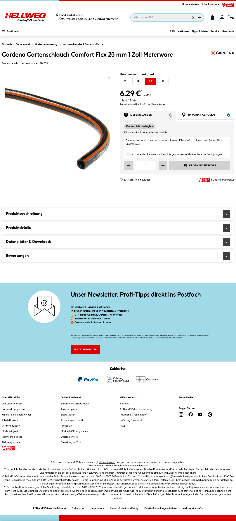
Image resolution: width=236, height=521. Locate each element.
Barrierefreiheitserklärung (124, 507)
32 (163, 81)
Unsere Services (69, 437)
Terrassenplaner (69, 409)
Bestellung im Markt (71, 442)
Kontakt (124, 404)
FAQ (122, 426)
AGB (137, 144)
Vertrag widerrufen (193, 508)
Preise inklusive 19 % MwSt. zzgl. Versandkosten (143, 104)
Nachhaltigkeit (10, 431)
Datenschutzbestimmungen (172, 338)
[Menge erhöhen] (163, 165)
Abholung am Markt (72, 420)
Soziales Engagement (13, 409)
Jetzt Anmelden (85, 349)
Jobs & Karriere (210, 4)
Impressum (97, 507)
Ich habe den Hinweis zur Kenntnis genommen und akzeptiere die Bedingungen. (177, 154)
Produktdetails (10, 63)
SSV (172, 32)
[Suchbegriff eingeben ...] (167, 17)
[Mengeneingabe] (146, 165)
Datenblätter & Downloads (118, 242)
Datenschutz (79, 507)
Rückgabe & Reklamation (133, 415)
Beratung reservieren (105, 19)
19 (138, 81)
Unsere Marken (190, 4)
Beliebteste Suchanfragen (75, 404)
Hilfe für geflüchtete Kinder (16, 415)
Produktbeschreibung (118, 214)
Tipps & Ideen (200, 32)
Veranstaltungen (11, 426)
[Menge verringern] (128, 165)
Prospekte (228, 32)
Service (215, 32)
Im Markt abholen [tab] (208, 115)
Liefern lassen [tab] (150, 115)
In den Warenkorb (199, 165)
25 (150, 81)
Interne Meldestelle (12, 437)
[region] (59, 129)
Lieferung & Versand (131, 420)
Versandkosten (107, 462)
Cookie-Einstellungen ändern (160, 507)
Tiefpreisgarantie (11, 442)
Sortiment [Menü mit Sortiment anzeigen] (10, 32)
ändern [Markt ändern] (80, 15)
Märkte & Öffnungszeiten (74, 431)
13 (125, 81)
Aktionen (183, 32)
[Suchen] (199, 17)
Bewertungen (118, 256)
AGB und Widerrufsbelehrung (136, 409)
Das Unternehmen (12, 404)
